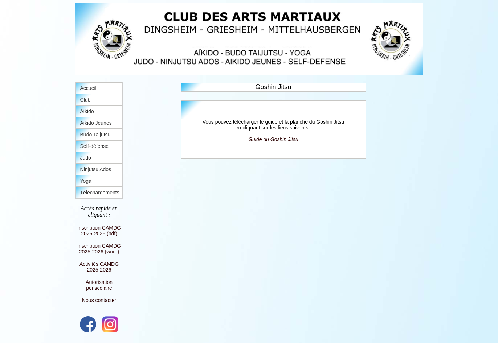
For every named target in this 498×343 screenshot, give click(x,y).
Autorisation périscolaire (99, 285)
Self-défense (94, 146)
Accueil (88, 88)
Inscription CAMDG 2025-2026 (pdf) (99, 230)
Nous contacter (99, 300)
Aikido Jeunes (96, 123)
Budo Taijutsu (95, 134)
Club (85, 100)
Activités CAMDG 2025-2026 (99, 267)
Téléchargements (99, 192)
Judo (85, 158)
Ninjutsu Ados (95, 169)
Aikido (87, 111)
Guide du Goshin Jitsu (273, 139)
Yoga (85, 181)
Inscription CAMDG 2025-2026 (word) (99, 249)
